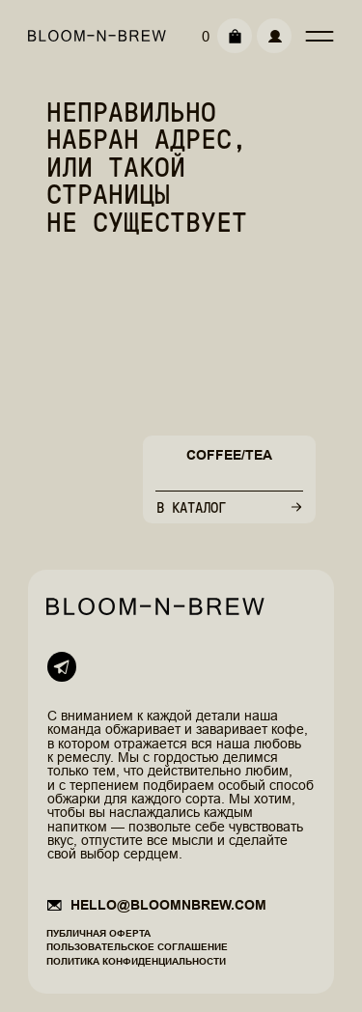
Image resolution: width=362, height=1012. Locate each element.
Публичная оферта (98, 933)
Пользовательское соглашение (137, 947)
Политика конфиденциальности (136, 961)
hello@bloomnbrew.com (168, 905)
